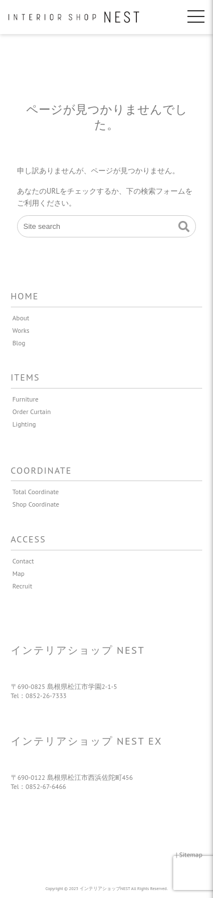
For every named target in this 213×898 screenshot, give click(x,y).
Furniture (25, 399)
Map (18, 573)
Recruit (22, 586)
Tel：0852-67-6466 (38, 786)
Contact (23, 561)
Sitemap (191, 854)
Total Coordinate (35, 491)
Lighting (24, 424)
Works (21, 330)
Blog (19, 343)
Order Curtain (31, 411)
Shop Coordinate (35, 504)
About (21, 318)
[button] (184, 226)
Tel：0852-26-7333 (38, 695)
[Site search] (106, 226)
